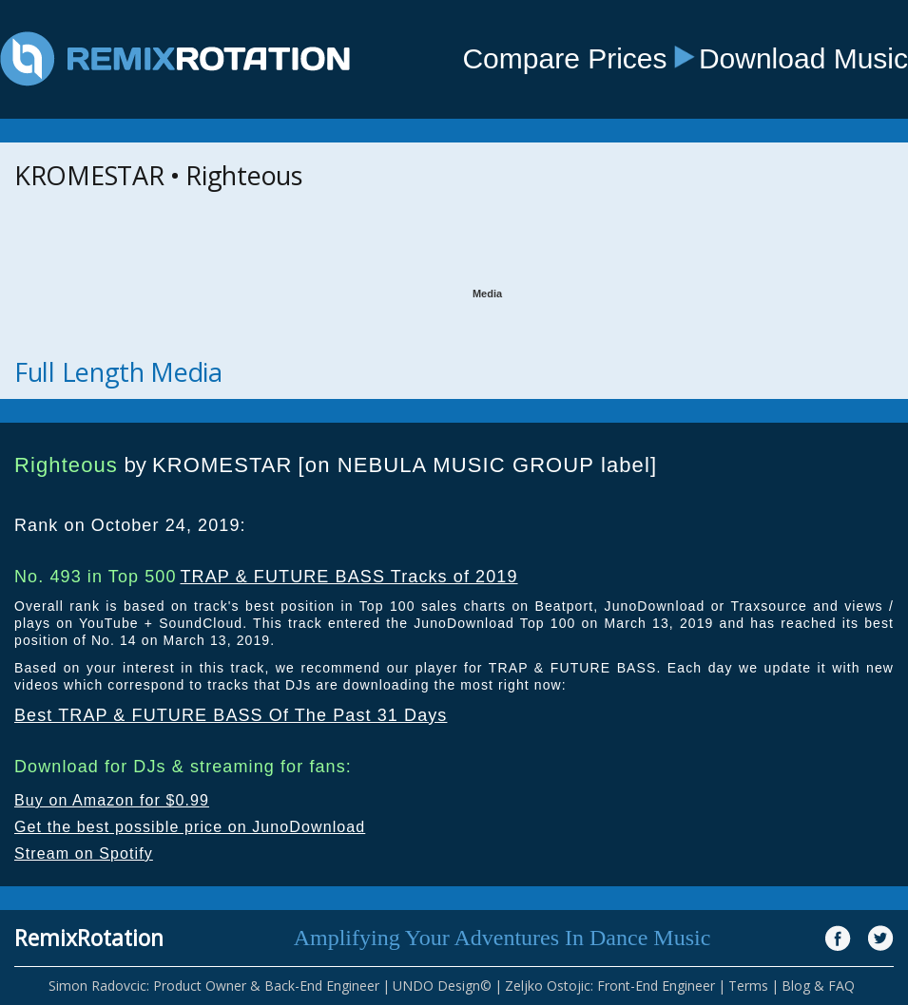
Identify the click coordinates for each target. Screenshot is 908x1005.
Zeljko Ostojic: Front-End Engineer (610, 986)
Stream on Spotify (83, 853)
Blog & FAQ (818, 986)
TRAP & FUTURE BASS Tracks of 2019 (348, 576)
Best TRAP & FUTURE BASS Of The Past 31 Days (230, 715)
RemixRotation (89, 937)
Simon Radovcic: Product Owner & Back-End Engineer (213, 986)
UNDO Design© (442, 986)
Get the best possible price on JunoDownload (189, 827)
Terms (748, 986)
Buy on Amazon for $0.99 (111, 800)
